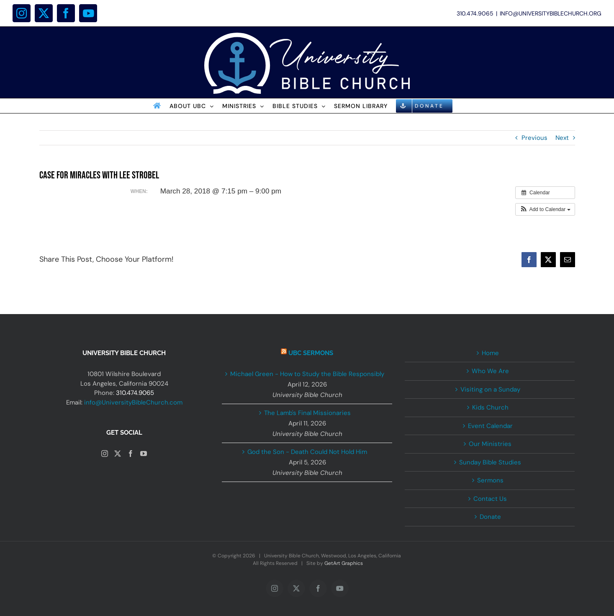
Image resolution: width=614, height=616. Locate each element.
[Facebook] (130, 453)
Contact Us (490, 499)
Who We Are (490, 371)
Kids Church (490, 407)
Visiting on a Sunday (490, 389)
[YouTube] (143, 453)
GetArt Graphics (343, 563)
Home (490, 353)
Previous (534, 138)
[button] (545, 209)
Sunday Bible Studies (490, 462)
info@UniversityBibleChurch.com (133, 402)
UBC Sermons (310, 353)
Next (562, 138)
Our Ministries (490, 444)
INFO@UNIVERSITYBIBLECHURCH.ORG (550, 13)
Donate (490, 517)
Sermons (490, 480)
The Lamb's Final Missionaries (307, 413)
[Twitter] (117, 453)
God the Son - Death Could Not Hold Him (307, 452)
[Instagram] (104, 453)
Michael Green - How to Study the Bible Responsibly (307, 374)
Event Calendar (490, 426)
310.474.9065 (135, 393)
